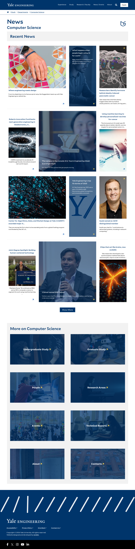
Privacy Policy (27, 528)
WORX (36, 535)
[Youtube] (22, 544)
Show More (67, 310)
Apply (124, 5)
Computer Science (37, 12)
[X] (12, 544)
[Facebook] (7, 544)
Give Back (42, 528)
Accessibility (12, 528)
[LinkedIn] (27, 544)
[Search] (116, 5)
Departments (23, 12)
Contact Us (56, 528)
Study (13, 12)
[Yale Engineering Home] (21, 5)
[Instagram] (17, 544)
